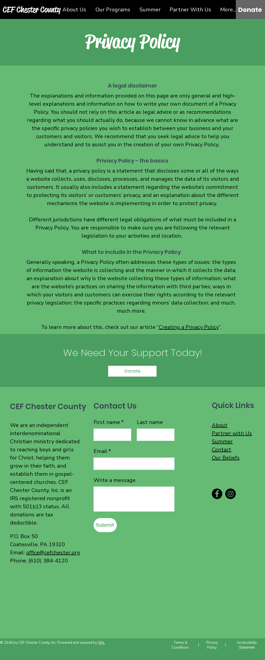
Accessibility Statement (247, 645)
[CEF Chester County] (32, 9)
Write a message (114, 480)
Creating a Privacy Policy (189, 327)
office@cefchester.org (53, 552)
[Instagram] (230, 493)
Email (102, 451)
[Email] (132, 464)
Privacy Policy (212, 645)
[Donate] (250, 9)
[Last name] (154, 435)
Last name (150, 422)
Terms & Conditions (180, 645)
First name (109, 422)
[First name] (111, 435)
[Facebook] (217, 493)
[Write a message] (134, 499)
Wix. (101, 642)
